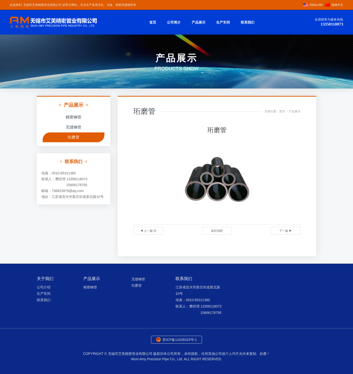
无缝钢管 (73, 127)
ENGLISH (316, 5)
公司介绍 (43, 287)
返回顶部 (217, 230)
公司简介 (174, 22)
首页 (152, 22)
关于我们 (45, 278)
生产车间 (223, 22)
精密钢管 (73, 117)
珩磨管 (73, 137)
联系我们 (247, 22)
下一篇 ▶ (285, 230)
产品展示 (198, 22)
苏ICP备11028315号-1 (180, 340)
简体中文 (337, 5)
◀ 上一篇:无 (148, 230)
